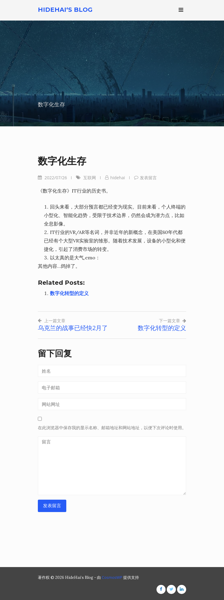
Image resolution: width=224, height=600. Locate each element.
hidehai (117, 177)
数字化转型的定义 (69, 293)
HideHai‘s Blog (65, 9)
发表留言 (148, 177)
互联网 (89, 177)
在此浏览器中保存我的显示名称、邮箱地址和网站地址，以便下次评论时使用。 (112, 427)
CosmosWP (112, 577)
